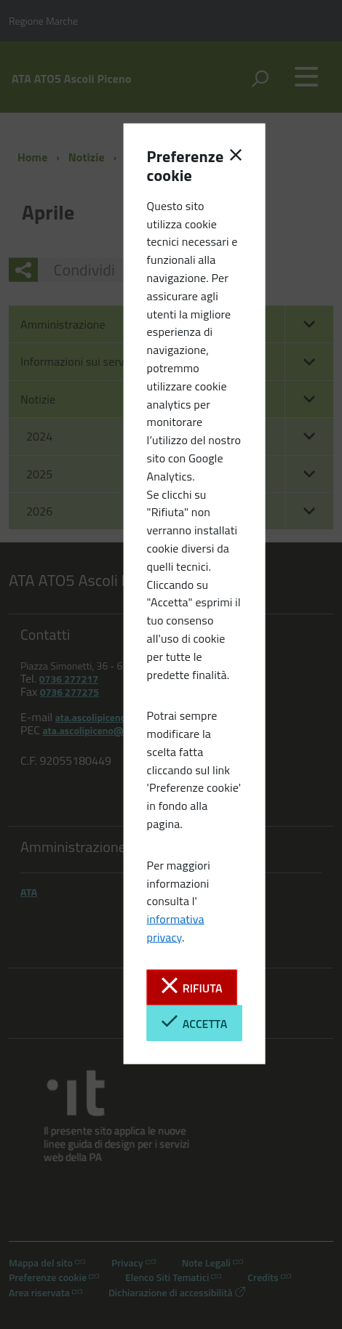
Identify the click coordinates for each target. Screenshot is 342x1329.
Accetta (194, 1022)
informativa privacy (175, 928)
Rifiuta (192, 987)
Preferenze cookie (170, 166)
